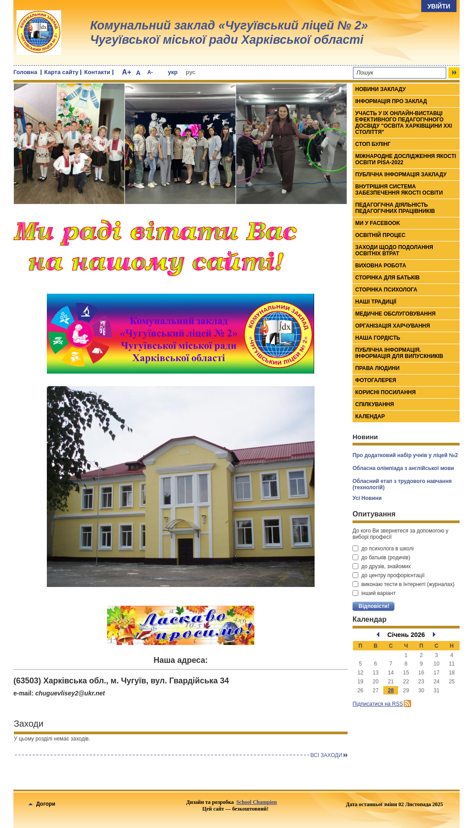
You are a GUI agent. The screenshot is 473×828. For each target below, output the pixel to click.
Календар (370, 416)
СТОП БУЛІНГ (372, 144)
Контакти (97, 72)
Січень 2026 (406, 634)
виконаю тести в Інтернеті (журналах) (403, 584)
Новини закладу (380, 89)
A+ (126, 72)
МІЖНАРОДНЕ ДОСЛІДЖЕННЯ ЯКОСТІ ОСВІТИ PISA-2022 (405, 159)
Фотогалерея (375, 380)
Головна (25, 72)
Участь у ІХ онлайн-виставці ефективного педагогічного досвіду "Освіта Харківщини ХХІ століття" (403, 122)
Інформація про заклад (391, 101)
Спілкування (374, 404)
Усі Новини (367, 498)
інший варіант (374, 593)
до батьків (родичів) (381, 557)
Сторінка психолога (386, 290)
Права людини (377, 368)
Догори (42, 804)
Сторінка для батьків (387, 278)
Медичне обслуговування (395, 314)
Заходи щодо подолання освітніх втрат (394, 250)
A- (150, 72)
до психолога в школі (383, 548)
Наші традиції (375, 302)
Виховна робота (380, 265)
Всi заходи (326, 755)
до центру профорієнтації (388, 575)
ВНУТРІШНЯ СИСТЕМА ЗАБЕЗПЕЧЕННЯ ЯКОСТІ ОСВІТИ (399, 189)
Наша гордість (377, 338)
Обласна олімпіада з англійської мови (403, 468)
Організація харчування (392, 326)
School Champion (256, 802)
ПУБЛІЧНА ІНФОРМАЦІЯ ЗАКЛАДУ (401, 174)
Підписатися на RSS (378, 704)
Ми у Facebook (377, 223)
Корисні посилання (385, 392)
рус (190, 72)
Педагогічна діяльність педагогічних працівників (395, 208)
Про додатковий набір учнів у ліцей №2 (405, 455)
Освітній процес (380, 235)
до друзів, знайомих (382, 566)
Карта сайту (61, 72)
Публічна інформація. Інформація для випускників (399, 353)
